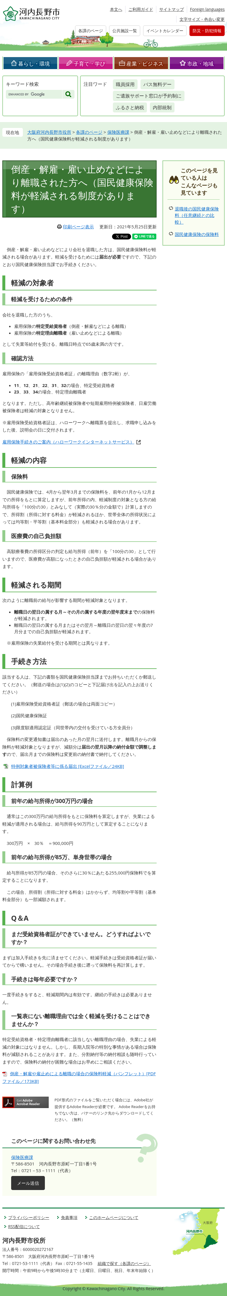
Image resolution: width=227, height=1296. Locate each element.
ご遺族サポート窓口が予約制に (149, 96)
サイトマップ (171, 9)
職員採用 (125, 84)
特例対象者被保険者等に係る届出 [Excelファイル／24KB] (67, 766)
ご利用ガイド (140, 9)
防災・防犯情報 (207, 30)
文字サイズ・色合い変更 (202, 19)
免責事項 (69, 1217)
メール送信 (28, 1183)
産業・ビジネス (144, 63)
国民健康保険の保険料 (197, 234)
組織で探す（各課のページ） (124, 1263)
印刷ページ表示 (78, 227)
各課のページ (90, 30)
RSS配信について (24, 1226)
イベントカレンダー (164, 30)
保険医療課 (118, 132)
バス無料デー (157, 84)
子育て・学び (89, 63)
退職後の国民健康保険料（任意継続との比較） (197, 215)
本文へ (116, 9)
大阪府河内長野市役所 (49, 132)
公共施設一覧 (124, 30)
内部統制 (162, 107)
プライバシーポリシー (28, 1217)
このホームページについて (113, 1217)
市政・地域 (200, 63)
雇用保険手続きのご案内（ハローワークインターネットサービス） (68, 442)
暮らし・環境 (34, 63)
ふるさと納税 (130, 107)
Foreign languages (207, 9)
